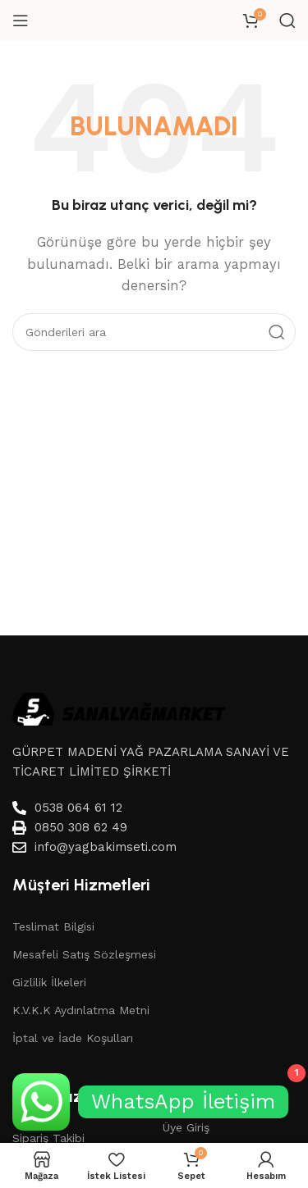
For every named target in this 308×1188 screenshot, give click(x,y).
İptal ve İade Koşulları (72, 1038)
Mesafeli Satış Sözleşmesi (84, 954)
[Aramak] (287, 20)
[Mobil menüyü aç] (20, 20)
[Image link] (119, 707)
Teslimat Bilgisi (53, 926)
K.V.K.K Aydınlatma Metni (80, 1010)
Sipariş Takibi (48, 1138)
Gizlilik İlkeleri (49, 982)
